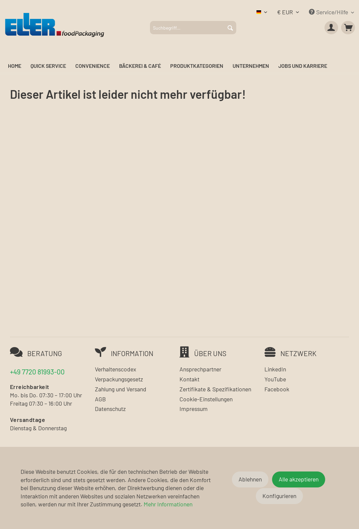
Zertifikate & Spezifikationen (215, 389)
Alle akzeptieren (299, 479)
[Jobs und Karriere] (303, 66)
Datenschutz (110, 408)
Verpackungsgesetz (119, 379)
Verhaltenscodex (115, 369)
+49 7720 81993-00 (37, 371)
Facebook (276, 389)
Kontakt (189, 379)
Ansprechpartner (200, 369)
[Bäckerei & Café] (140, 66)
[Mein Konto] (331, 27)
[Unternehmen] (251, 66)
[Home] (14, 66)
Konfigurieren (279, 495)
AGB (100, 399)
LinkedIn (275, 369)
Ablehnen (250, 479)
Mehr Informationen (168, 504)
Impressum (194, 408)
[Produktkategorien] (197, 66)
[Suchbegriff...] (193, 27)
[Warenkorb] (348, 27)
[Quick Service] (48, 66)
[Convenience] (92, 66)
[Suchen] (230, 27)
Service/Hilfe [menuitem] (329, 12)
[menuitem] (193, 27)
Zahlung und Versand (120, 389)
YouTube (275, 379)
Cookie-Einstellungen (206, 399)
